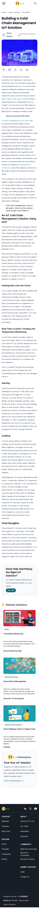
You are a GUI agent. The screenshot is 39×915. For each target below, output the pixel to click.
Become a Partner (27, 859)
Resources (6, 831)
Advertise (24, 836)
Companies (6, 854)
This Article (26, 12)
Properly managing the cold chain (15, 121)
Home (4, 844)
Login (22, 872)
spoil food (22, 86)
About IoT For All (27, 821)
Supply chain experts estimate (18, 99)
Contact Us (24, 877)
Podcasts (5, 826)
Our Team (24, 826)
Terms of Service (9, 904)
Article (4, 12)
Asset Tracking (14, 12)
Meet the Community (28, 849)
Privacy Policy (24, 900)
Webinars (5, 821)
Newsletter (24, 831)
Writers (4, 859)
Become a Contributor (25, 854)
